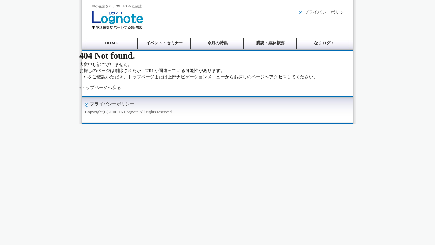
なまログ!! (323, 42)
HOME (111, 42)
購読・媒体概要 (270, 42)
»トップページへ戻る (100, 87)
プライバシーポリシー (326, 12)
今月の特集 (217, 42)
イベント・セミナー (164, 42)
